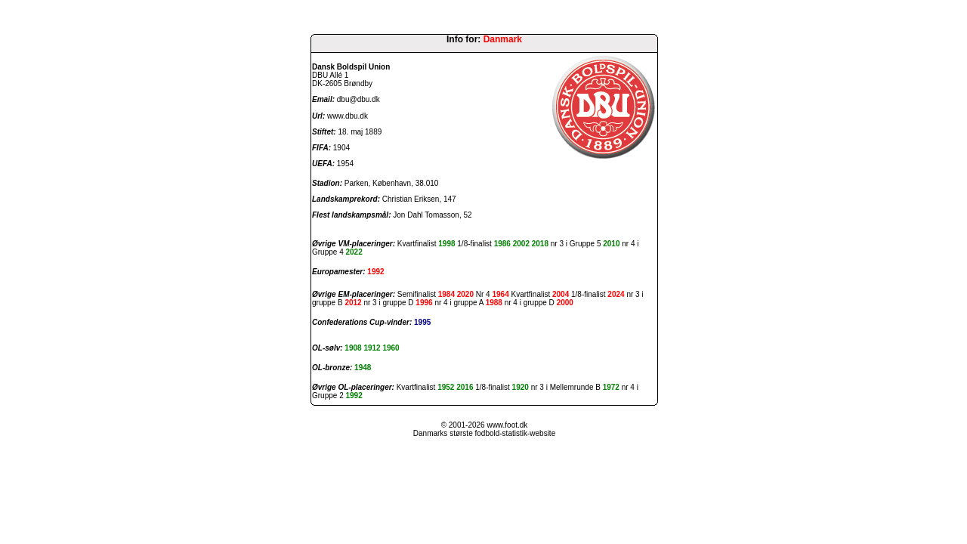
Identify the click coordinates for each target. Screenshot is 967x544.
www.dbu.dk (347, 116)
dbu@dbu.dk (358, 99)
